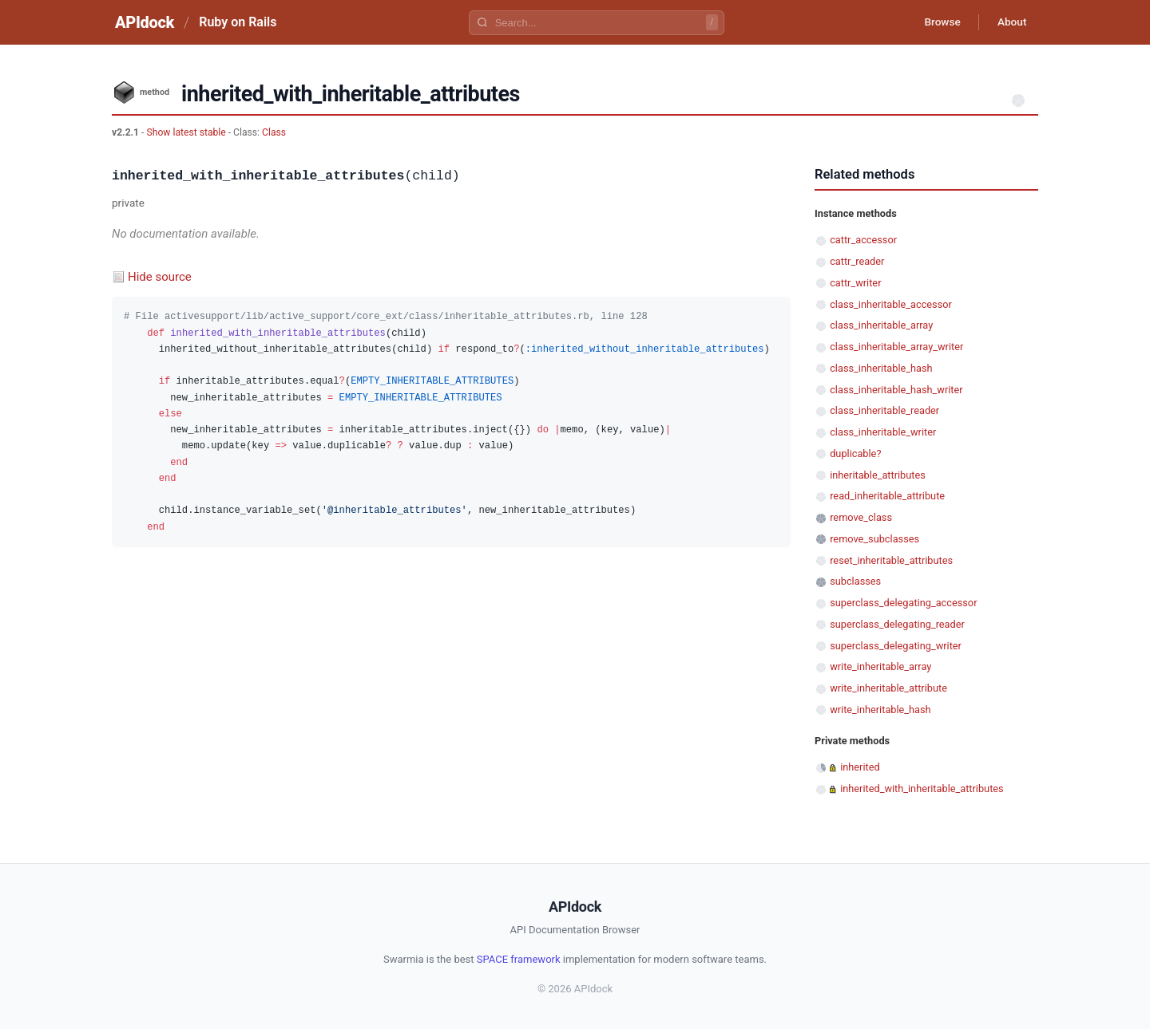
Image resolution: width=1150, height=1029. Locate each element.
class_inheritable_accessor (891, 304)
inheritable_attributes (878, 475)
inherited (859, 767)
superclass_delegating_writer (896, 646)
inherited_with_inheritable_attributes (921, 788)
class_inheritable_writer (883, 432)
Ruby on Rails (237, 22)
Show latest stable (187, 132)
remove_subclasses (874, 539)
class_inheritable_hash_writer (896, 390)
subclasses (855, 581)
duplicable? (855, 453)
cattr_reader (857, 261)
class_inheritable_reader (884, 410)
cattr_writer (855, 283)
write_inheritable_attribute (888, 688)
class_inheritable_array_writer (896, 347)
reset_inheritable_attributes (891, 560)
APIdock (144, 22)
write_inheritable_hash (880, 710)
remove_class (861, 517)
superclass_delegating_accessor (903, 603)
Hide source (160, 277)
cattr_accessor (863, 240)
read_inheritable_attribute (887, 496)
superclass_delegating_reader (897, 624)
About (1010, 22)
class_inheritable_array (881, 325)
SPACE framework (519, 959)
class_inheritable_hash (881, 368)
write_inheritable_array (880, 666)
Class (274, 132)
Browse (938, 22)
